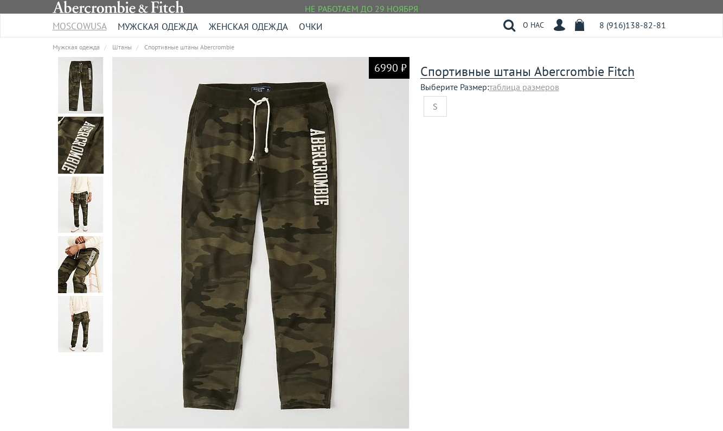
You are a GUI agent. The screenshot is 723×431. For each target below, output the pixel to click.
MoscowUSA (80, 22)
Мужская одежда (158, 27)
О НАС (533, 25)
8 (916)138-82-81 (632, 25)
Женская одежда (248, 27)
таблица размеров (524, 86)
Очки (311, 27)
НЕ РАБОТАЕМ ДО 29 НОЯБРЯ (361, 8)
